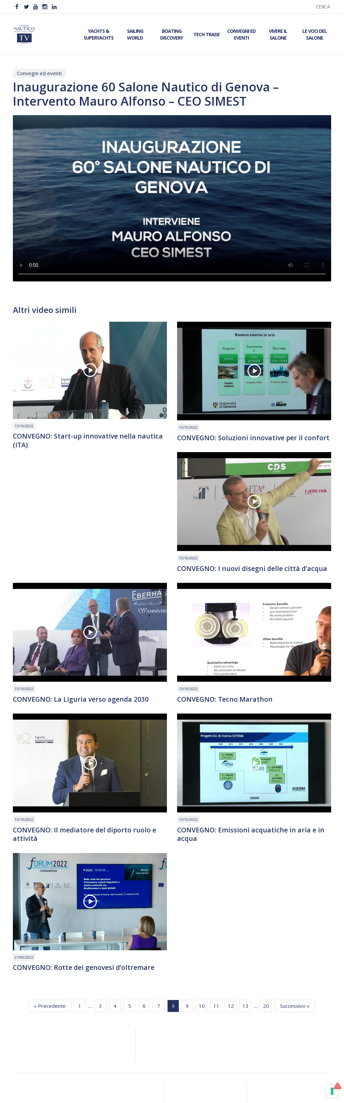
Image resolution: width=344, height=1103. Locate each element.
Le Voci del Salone (314, 34)
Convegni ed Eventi (241, 34)
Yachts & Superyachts (98, 34)
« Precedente (50, 895)
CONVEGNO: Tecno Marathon (61, 708)
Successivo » (294, 895)
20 (266, 895)
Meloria (180, 1091)
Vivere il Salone (278, 34)
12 (231, 895)
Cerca (323, 6)
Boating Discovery (171, 34)
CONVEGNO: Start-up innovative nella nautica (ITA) (89, 441)
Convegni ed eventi (39, 73)
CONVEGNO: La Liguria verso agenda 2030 (246, 577)
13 (245, 895)
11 (216, 895)
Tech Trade (206, 34)
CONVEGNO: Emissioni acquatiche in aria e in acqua (87, 853)
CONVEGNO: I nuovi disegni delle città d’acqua (89, 577)
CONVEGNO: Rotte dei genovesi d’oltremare (249, 846)
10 (202, 895)
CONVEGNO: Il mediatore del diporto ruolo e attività (250, 713)
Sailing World (135, 34)
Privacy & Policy (172, 1067)
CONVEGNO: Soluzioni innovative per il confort (241, 442)
